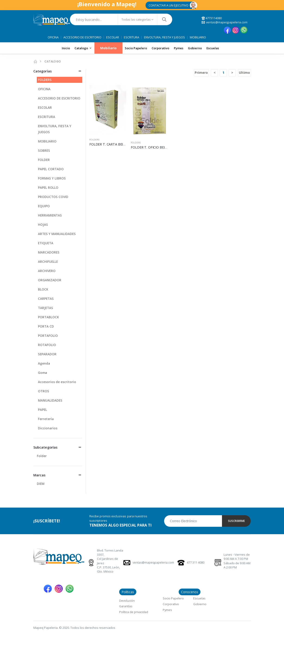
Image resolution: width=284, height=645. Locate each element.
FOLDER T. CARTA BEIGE (109, 144)
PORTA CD (46, 326)
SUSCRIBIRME (236, 521)
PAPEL (42, 410)
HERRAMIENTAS (50, 215)
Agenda (44, 363)
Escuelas (212, 48)
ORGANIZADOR (50, 280)
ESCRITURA (131, 37)
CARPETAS (46, 299)
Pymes (178, 48)
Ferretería (46, 419)
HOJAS (43, 225)
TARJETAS (46, 308)
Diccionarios (48, 428)
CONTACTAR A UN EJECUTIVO (169, 5)
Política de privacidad (134, 612)
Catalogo (81, 48)
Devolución (127, 601)
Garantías (126, 606)
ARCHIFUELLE (48, 262)
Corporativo (160, 48)
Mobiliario (108, 48)
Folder (42, 456)
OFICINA (53, 37)
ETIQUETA (46, 243)
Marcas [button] (39, 476)
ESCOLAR (112, 37)
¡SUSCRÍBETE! (47, 521)
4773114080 (210, 18)
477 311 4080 (195, 563)
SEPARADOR (47, 354)
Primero (200, 73)
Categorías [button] (43, 71)
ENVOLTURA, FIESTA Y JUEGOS (164, 37)
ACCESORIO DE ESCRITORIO (82, 37)
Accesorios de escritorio (57, 382)
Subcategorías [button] (45, 448)
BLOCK (43, 289)
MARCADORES (49, 252)
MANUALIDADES (50, 400)
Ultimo (244, 73)
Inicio (66, 48)
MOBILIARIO (198, 37)
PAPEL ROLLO (48, 188)
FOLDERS (94, 140)
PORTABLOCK (48, 317)
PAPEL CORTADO (51, 169)
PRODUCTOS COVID (53, 197)
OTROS (43, 391)
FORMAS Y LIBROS (52, 178)
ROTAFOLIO (47, 345)
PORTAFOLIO (48, 336)
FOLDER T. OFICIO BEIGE (151, 147)
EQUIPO (44, 206)
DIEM (41, 484)
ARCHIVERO (47, 271)
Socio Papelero (136, 48)
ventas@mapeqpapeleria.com (223, 22)
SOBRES (44, 151)
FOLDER (44, 160)
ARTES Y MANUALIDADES (57, 234)
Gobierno (195, 48)
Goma (43, 373)
